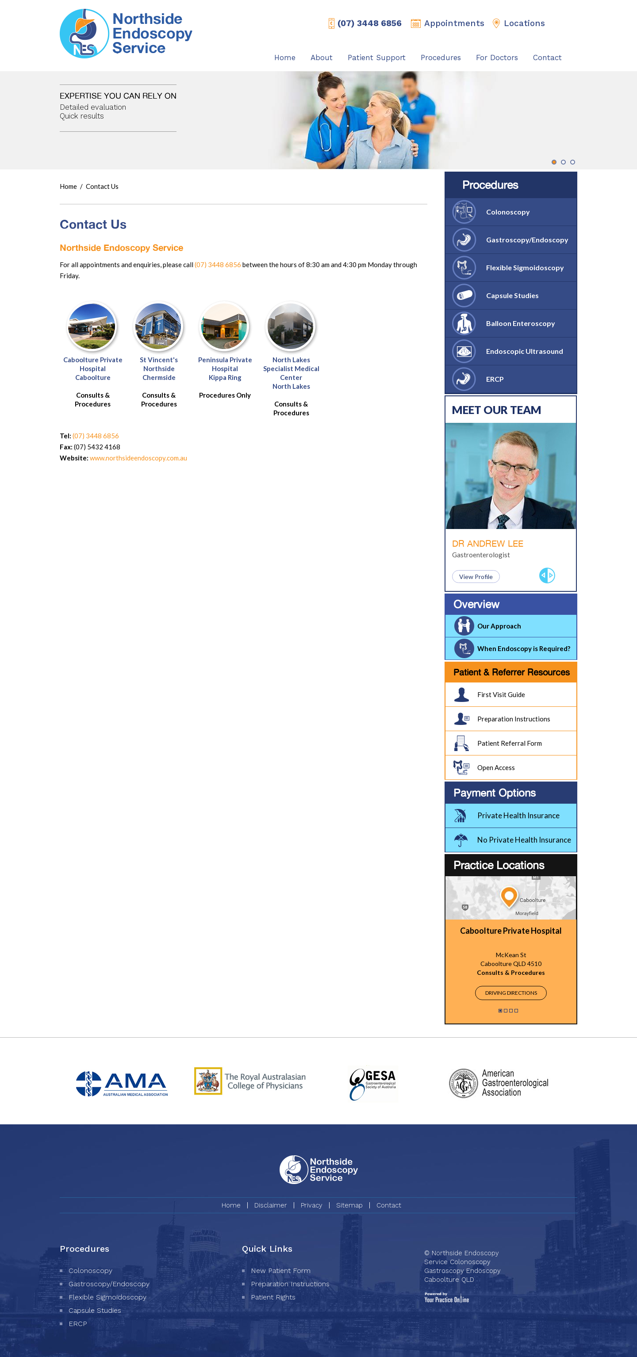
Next (551, 575)
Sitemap (349, 1205)
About (322, 57)
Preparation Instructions (513, 719)
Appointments (454, 23)
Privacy (311, 1205)
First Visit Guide (501, 694)
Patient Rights (273, 1297)
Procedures (441, 57)
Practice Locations (499, 865)
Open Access (496, 767)
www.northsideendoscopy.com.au (138, 458)
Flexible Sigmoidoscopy (525, 267)
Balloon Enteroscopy (520, 323)
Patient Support (377, 57)
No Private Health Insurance (524, 839)
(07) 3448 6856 (370, 23)
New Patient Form (281, 1270)
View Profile (476, 576)
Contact (547, 57)
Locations (524, 23)
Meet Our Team (496, 409)
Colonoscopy (508, 211)
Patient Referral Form (509, 743)
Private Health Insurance (518, 815)
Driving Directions (511, 992)
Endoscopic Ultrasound (524, 351)
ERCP (495, 379)
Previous (543, 575)
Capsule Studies (512, 295)
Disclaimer (270, 1205)
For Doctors (497, 57)
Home (284, 57)
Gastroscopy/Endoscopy (527, 239)
